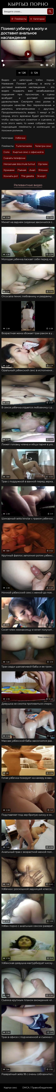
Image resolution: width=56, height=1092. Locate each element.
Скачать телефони (14, 158)
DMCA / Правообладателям (37, 1087)
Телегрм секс (43, 146)
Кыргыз (28, 4)
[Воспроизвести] (3, 65)
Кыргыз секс (10, 1087)
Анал (32, 170)
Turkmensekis (24, 146)
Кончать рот (11, 176)
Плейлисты (18, 19)
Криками (9, 170)
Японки (43, 170)
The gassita (27, 176)
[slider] (21, 60)
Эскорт (41, 176)
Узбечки (20, 137)
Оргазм (42, 164)
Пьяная (22, 170)
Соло (7, 152)
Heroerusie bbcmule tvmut (19, 164)
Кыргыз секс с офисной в (28, 152)
